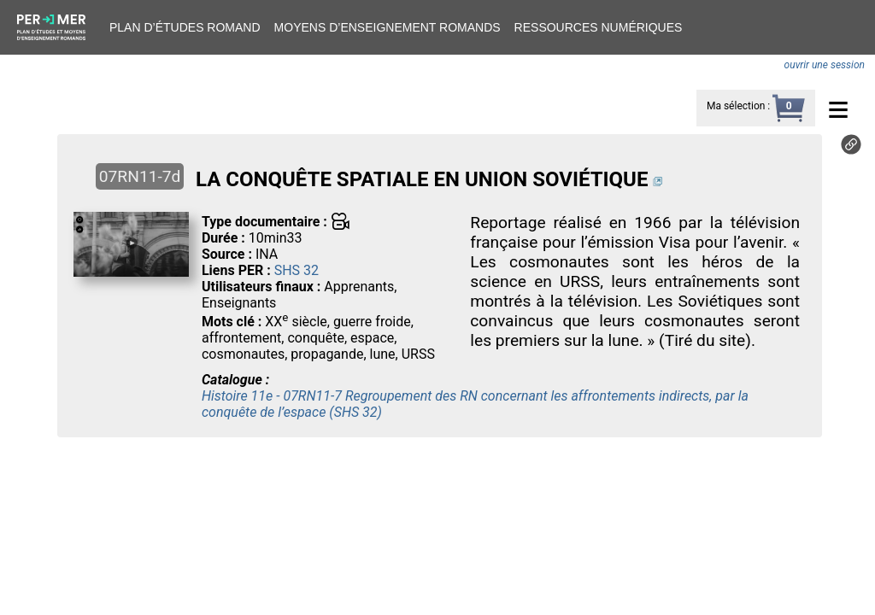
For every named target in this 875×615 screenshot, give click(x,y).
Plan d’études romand (185, 27)
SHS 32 (296, 270)
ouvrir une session (824, 65)
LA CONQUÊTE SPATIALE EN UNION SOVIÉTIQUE (422, 179)
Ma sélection (736, 106)
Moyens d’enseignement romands (387, 27)
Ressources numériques (598, 27)
